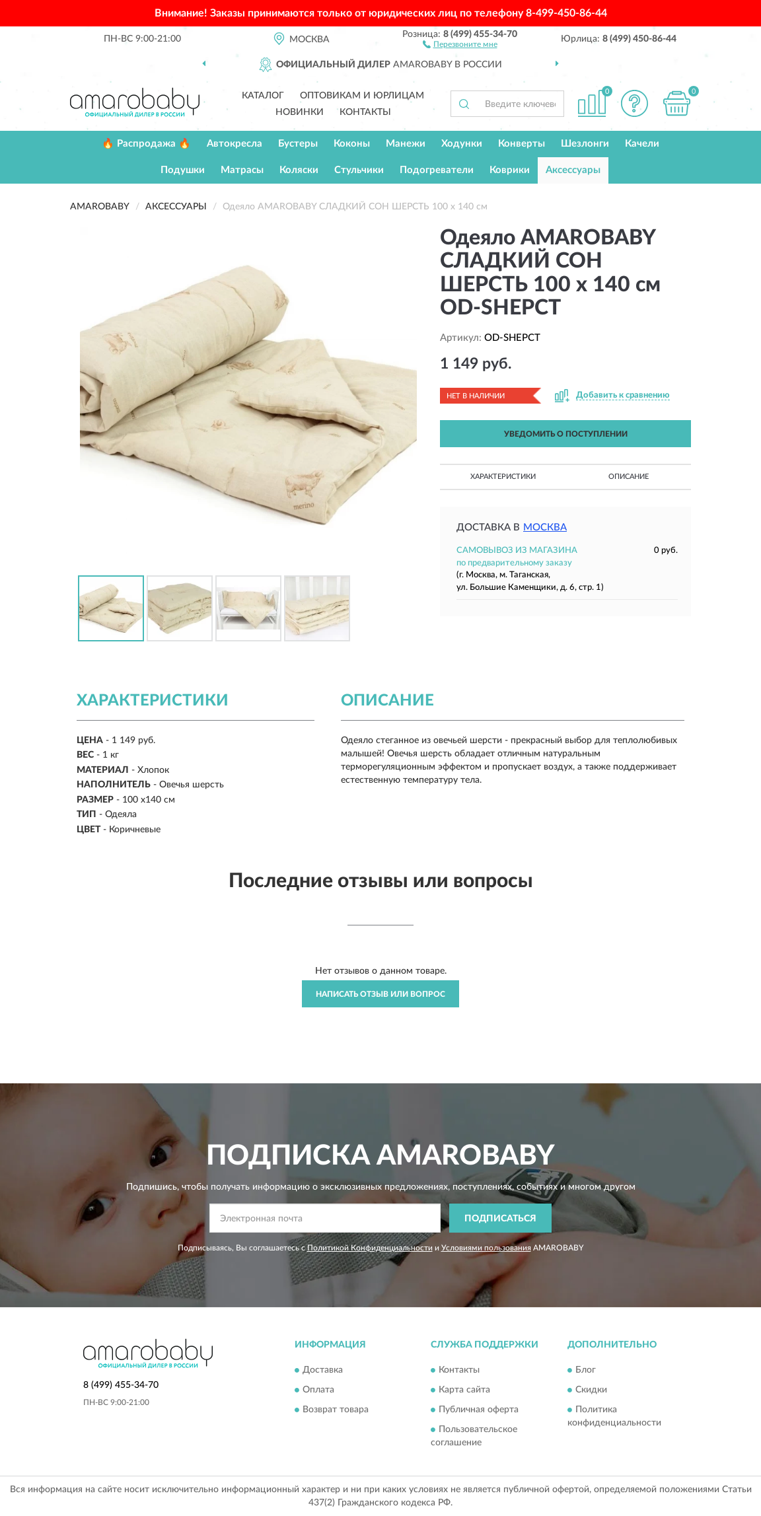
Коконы (352, 144)
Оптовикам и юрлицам (362, 95)
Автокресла (234, 144)
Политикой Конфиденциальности (370, 1248)
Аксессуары (573, 170)
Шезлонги (585, 144)
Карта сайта (464, 1389)
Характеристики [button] (503, 476)
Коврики (509, 170)
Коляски (298, 170)
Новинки (299, 112)
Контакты (365, 112)
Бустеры (298, 144)
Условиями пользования (486, 1248)
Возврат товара (336, 1409)
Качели (642, 144)
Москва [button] (545, 527)
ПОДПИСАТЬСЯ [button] (500, 1218)
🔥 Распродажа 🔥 (146, 144)
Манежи (405, 144)
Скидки (591, 1389)
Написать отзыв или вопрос (380, 994)
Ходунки (461, 144)
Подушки (183, 170)
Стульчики (359, 170)
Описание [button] (628, 476)
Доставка (323, 1370)
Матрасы (242, 170)
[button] (460, 44)
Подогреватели (437, 170)
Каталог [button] (263, 95)
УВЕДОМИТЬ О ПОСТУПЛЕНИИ (566, 434)
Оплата (318, 1389)
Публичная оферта (479, 1409)
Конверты (521, 144)
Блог (585, 1370)
